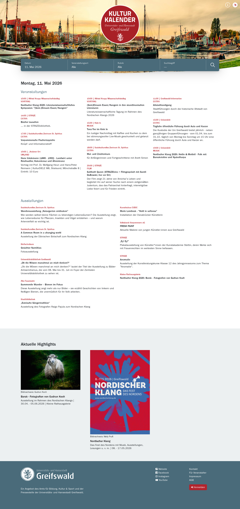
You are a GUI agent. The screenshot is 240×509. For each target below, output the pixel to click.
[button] (235, 4)
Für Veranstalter (197, 473)
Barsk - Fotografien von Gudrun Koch (43, 396)
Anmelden (198, 487)
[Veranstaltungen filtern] (213, 65)
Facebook (162, 473)
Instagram (162, 476)
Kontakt (193, 469)
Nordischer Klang (100, 441)
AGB (191, 480)
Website (161, 469)
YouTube (162, 480)
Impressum (195, 476)
